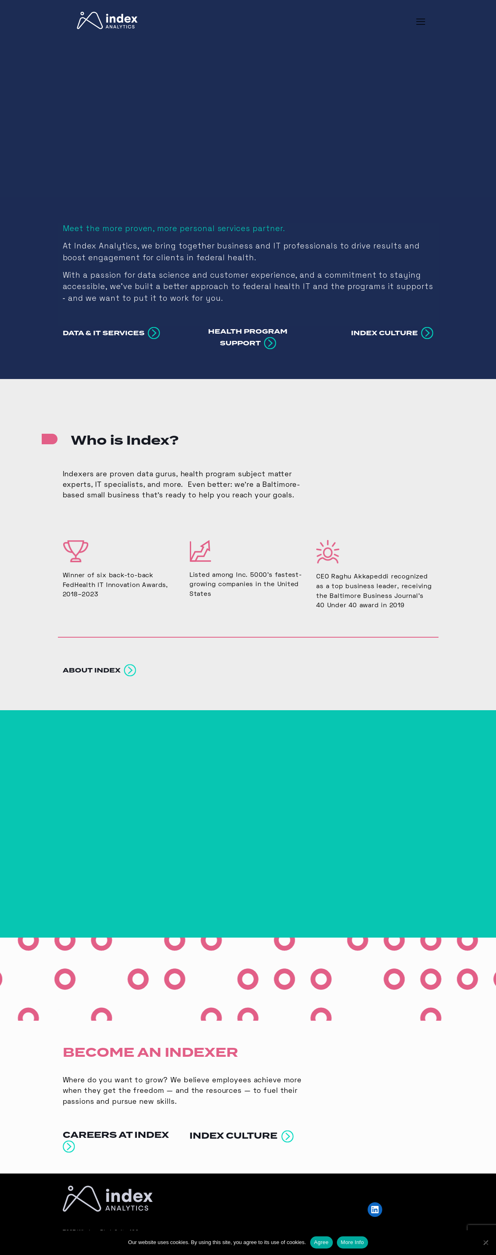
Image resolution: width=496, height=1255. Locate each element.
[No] (486, 1242)
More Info (352, 1242)
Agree (321, 1242)
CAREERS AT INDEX (118, 1132)
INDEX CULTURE (241, 1128)
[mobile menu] (421, 23)
